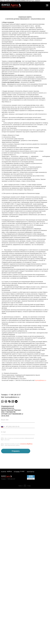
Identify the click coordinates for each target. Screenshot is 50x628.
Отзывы (17, 471)
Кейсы (9, 471)
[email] (18, 433)
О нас (22, 471)
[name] (18, 420)
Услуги (3, 471)
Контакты (30, 471)
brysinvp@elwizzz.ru (40, 380)
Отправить (16, 451)
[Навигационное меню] (47, 5)
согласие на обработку (26, 444)
